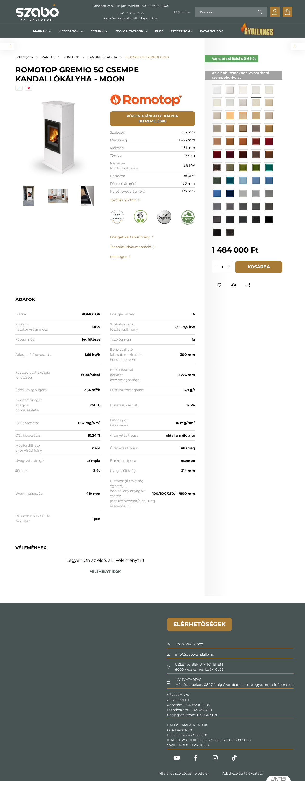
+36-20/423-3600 (155, 6)
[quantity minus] (215, 267)
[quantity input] (222, 267)
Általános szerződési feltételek (184, 773)
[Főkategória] (24, 57)
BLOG (159, 31)
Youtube (177, 758)
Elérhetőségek (199, 624)
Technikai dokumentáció (130, 247)
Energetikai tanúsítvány (130, 237)
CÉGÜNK (97, 31)
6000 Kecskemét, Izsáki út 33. (199, 669)
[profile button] (275, 12)
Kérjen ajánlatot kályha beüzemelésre (152, 118)
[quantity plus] (229, 267)
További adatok (123, 200)
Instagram (215, 758)
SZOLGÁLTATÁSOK (129, 31)
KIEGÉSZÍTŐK (68, 31)
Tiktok (234, 758)
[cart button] (287, 12)
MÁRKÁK (40, 31)
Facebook (196, 758)
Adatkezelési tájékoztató (242, 773)
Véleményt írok (105, 571)
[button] (219, 285)
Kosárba (259, 266)
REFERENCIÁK (182, 31)
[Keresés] (231, 12)
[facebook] (19, 88)
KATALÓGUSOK (211, 31)
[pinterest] (28, 88)
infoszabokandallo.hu (194, 654)
